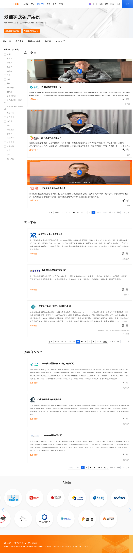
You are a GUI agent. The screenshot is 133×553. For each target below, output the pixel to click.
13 (85, 212)
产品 (33, 4)
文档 (101, 4)
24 (85, 342)
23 (81, 342)
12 (81, 212)
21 (74, 342)
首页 (50, 213)
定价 (54, 4)
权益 (48, 4)
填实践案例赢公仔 (31, 31)
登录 (127, 4)
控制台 (112, 4)
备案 (106, 4)
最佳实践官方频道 (12, 31)
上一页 (57, 212)
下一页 (98, 212)
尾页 (105, 213)
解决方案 (40, 4)
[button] (3, 510)
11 (78, 212)
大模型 (25, 4)
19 (66, 342)
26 (93, 342)
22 (78, 342)
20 (70, 342)
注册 (118, 4)
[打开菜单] (4, 4)
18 (62, 342)
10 (74, 212)
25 (89, 342)
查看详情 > (33, 99)
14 (89, 212)
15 (93, 212)
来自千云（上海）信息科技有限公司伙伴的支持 (113, 331)
